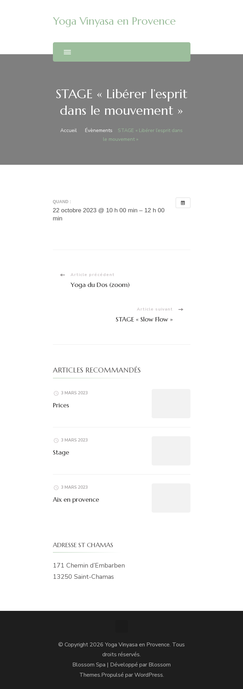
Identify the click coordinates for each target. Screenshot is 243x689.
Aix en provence (76, 499)
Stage (61, 452)
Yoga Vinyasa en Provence (114, 20)
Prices (61, 405)
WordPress (148, 675)
